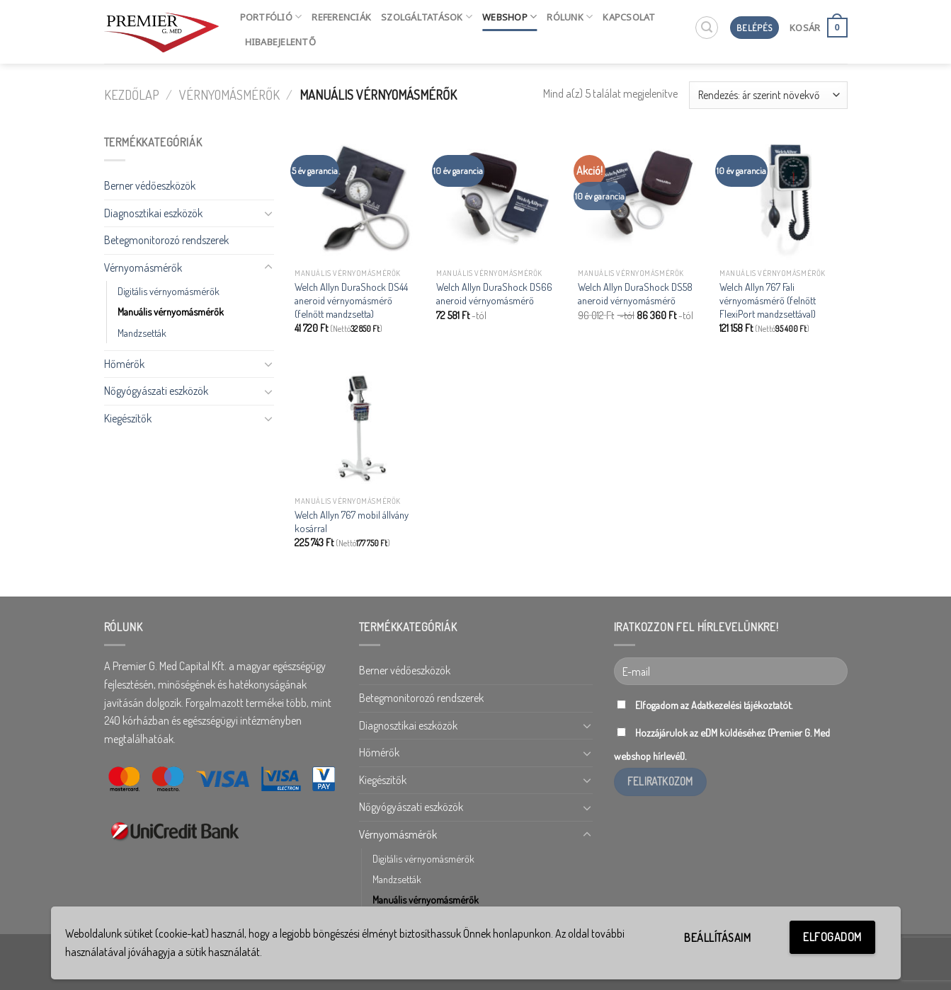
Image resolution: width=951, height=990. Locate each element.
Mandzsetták (142, 332)
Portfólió (271, 16)
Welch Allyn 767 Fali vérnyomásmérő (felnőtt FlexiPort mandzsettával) (767, 299)
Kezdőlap (131, 94)
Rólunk (570, 16)
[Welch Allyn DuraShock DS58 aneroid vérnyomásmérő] (641, 197)
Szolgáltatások (426, 16)
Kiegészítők (128, 418)
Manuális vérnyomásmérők (171, 311)
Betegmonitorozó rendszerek (166, 240)
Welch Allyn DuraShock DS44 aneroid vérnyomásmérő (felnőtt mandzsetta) (351, 299)
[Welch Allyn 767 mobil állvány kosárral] (358, 424)
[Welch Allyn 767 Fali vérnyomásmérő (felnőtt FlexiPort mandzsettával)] (783, 197)
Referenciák (341, 17)
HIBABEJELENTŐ (280, 41)
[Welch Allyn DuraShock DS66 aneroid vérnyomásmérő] (500, 197)
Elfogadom (832, 937)
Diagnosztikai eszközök (153, 213)
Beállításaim (717, 938)
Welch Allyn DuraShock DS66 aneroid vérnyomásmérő (494, 293)
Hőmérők (124, 364)
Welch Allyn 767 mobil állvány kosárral (352, 521)
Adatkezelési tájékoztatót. (741, 704)
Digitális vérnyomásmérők (169, 290)
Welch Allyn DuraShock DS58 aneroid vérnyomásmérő (635, 293)
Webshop (509, 16)
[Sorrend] (768, 95)
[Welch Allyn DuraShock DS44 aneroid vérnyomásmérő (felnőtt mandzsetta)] (358, 197)
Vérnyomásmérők (229, 94)
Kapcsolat (629, 17)
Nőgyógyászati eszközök (156, 391)
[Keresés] (706, 27)
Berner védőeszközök (149, 185)
